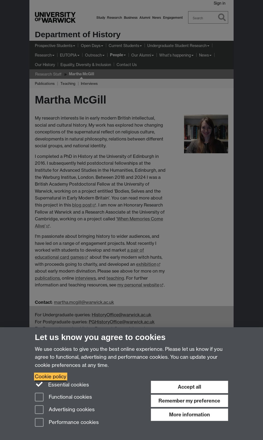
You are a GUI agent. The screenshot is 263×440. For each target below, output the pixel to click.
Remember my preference (189, 401)
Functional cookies (63, 397)
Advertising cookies (65, 410)
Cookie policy (50, 376)
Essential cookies (62, 384)
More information (189, 414)
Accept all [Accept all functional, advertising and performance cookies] (189, 387)
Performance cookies (67, 423)
